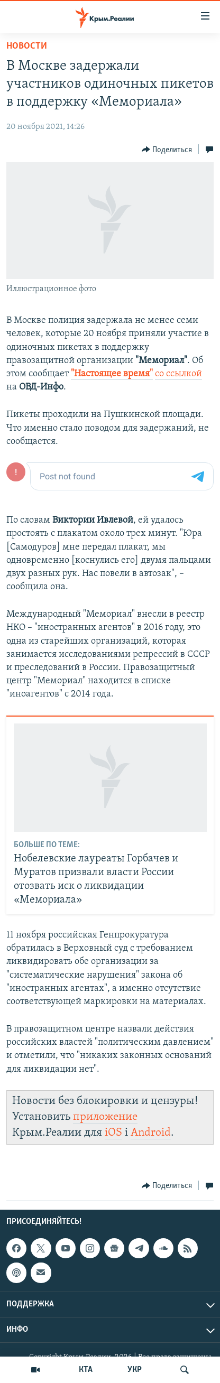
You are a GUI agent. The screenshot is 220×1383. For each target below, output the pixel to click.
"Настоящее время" (112, 374)
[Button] (167, 149)
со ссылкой (178, 374)
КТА (86, 1370)
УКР (134, 1370)
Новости (26, 46)
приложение (105, 1116)
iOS (113, 1132)
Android (151, 1132)
